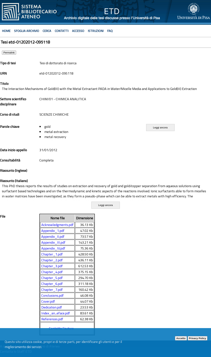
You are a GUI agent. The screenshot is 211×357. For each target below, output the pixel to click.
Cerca (47, 31)
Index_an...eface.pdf (55, 313)
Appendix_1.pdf (52, 230)
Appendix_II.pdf (52, 236)
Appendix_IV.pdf (53, 248)
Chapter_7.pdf (52, 289)
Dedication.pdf (51, 307)
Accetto (181, 338)
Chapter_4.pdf (52, 271)
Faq (110, 31)
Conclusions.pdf (52, 295)
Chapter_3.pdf (52, 266)
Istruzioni (96, 31)
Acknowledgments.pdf (57, 224)
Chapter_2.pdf (52, 260)
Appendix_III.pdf (53, 242)
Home (6, 31)
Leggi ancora (160, 127)
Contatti (61, 31)
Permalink (9, 52)
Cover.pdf (48, 301)
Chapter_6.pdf (52, 283)
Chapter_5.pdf (52, 277)
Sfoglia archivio (26, 31)
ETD (112, 11)
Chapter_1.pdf (52, 254)
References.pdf (52, 319)
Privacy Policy (197, 338)
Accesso (78, 31)
